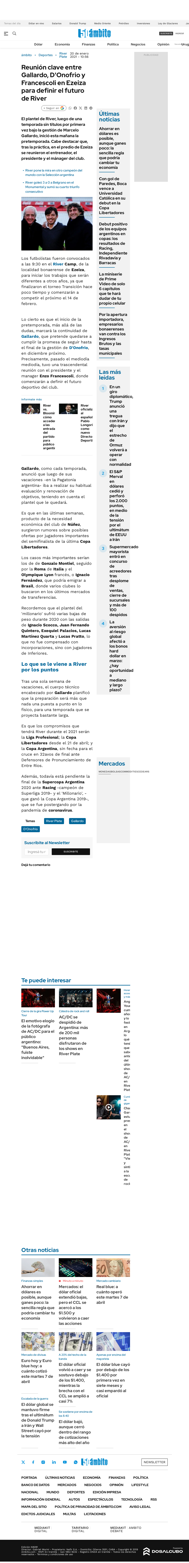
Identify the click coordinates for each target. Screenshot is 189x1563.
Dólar (38, 44)
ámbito (26, 55)
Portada (29, 1478)
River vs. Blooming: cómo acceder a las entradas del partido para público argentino (50, 426)
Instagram (43, 1462)
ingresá (179, 33)
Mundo (52, 1492)
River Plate (63, 55)
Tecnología (132, 1499)
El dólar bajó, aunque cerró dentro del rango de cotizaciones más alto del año (75, 1432)
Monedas (105, 771)
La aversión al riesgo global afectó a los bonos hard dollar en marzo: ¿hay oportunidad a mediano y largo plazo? (121, 655)
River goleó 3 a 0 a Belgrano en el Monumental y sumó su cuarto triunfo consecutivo (52, 187)
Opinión (163, 44)
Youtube (65, 1462)
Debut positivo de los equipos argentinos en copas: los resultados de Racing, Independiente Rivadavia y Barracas (113, 243)
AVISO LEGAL (140, 1507)
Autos (74, 1499)
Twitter (23, 1462)
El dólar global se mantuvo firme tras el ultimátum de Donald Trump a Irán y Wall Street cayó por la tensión (37, 1420)
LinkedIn (54, 1462)
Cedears (143, 771)
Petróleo (124, 23)
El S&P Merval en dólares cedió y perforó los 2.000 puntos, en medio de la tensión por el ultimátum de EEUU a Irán (119, 505)
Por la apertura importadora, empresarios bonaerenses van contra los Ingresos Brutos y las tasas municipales (113, 334)
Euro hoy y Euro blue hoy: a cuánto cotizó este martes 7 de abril (37, 1371)
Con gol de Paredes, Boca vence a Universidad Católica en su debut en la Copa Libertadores (113, 195)
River (58, 264)
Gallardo (30, 336)
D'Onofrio (78, 347)
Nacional (29, 1492)
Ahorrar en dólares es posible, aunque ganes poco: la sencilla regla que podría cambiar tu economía (112, 148)
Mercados (67, 1485)
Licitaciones (95, 1514)
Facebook (33, 1462)
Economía (62, 44)
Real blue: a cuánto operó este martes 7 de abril (112, 1294)
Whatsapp (75, 1462)
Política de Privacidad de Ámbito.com (88, 1507)
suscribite (166, 33)
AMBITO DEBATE (125, 1529)
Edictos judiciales (38, 1514)
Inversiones (143, 23)
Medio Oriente (102, 23)
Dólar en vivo (36, 23)
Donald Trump (77, 23)
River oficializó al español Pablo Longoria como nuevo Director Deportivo (88, 423)
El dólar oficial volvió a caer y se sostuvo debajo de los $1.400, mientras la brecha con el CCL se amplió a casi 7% (75, 1383)
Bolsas (116, 771)
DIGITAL (43, 1529)
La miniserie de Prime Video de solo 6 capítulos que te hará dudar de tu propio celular (112, 288)
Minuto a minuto (73, 1281)
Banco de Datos (35, 1485)
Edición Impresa (107, 1492)
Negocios (138, 44)
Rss (154, 1499)
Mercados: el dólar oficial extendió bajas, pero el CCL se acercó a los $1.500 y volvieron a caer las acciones (74, 1305)
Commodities (129, 771)
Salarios (56, 23)
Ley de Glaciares (168, 23)
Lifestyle (140, 1485)
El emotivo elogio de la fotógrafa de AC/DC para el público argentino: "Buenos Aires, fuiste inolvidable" (37, 1039)
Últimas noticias (60, 1478)
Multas (69, 1514)
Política (113, 44)
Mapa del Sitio (34, 1507)
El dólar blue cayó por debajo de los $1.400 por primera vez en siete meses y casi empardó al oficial (113, 1380)
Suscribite (71, 851)
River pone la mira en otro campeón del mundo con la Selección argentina (53, 172)
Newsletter (180, 44)
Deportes (46, 55)
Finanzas (88, 44)
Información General (41, 1499)
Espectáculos (100, 1499)
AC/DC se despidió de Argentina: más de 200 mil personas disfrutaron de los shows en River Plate (73, 1035)
